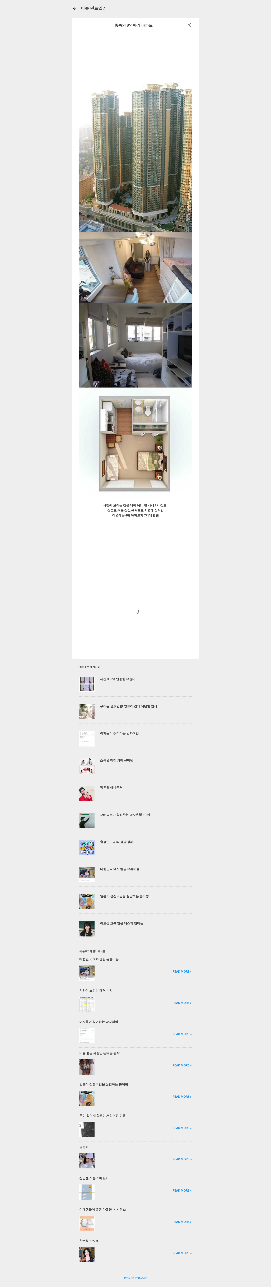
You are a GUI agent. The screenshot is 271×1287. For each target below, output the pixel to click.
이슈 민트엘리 (94, 8)
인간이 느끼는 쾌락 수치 (96, 990)
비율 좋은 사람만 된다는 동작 (99, 1053)
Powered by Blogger (135, 1278)
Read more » (182, 971)
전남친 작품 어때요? (93, 1178)
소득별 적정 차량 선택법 (116, 760)
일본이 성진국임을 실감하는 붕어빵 (124, 896)
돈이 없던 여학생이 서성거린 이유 (102, 1115)
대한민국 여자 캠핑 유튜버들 (119, 869)
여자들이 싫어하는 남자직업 (119, 733)
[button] (190, 25)
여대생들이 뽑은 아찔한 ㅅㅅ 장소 (102, 1209)
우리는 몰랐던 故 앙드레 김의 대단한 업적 (128, 706)
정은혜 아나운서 (111, 787)
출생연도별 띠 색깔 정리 (116, 842)
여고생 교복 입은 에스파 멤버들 (121, 923)
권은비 (84, 1147)
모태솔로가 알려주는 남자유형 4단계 (125, 815)
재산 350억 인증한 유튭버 (117, 679)
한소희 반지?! (88, 1241)
